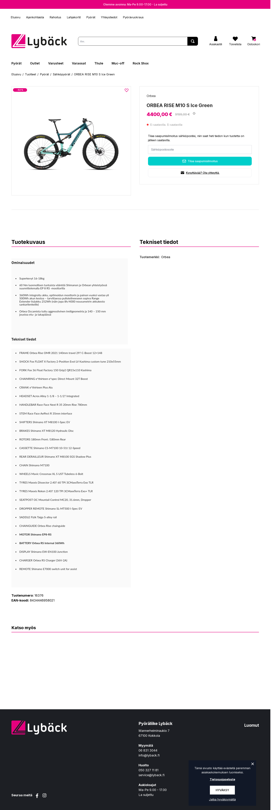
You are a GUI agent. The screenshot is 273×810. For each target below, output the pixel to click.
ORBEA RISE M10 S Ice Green (94, 74)
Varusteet (55, 63)
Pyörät (90, 17)
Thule (98, 63)
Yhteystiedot (109, 17)
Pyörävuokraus (133, 17)
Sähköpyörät (61, 74)
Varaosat (79, 63)
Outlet (35, 63)
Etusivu (15, 17)
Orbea (151, 96)
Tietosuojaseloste (222, 779)
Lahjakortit (74, 17)
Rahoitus (55, 17)
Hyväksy (222, 790)
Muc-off (118, 63)
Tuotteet (30, 74)
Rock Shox (141, 63)
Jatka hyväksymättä (222, 799)
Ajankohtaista (35, 17)
